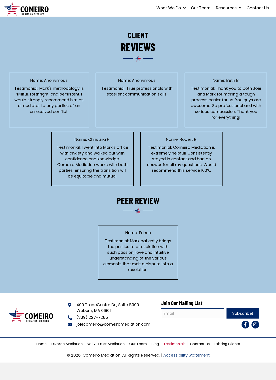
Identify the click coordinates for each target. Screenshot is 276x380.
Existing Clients (227, 343)
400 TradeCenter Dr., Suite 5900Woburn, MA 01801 (107, 307)
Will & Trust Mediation (106, 343)
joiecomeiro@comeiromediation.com (113, 324)
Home (41, 343)
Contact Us (200, 343)
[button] (245, 324)
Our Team (138, 343)
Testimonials (174, 343)
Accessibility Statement (186, 355)
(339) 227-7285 (92, 317)
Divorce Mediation (67, 343)
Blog (155, 343)
